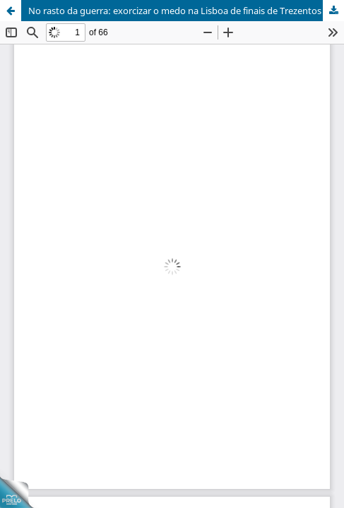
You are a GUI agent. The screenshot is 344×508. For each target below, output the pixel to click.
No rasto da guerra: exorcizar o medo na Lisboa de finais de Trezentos (174, 10)
